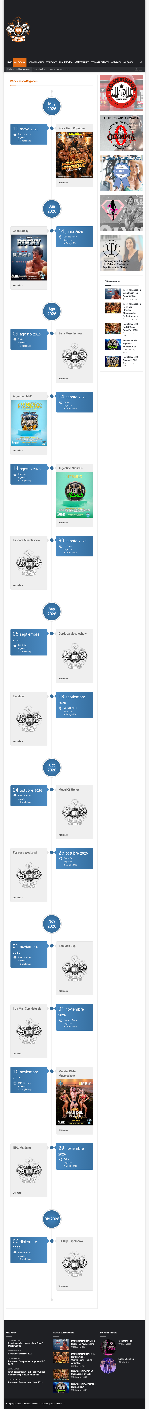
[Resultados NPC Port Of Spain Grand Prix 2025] (113, 328)
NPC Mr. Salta (22, 1148)
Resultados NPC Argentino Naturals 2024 (130, 343)
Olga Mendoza (125, 1341)
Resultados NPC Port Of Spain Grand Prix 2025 (130, 327)
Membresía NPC (81, 62)
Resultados (51, 62)
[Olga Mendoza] (108, 1347)
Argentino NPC (22, 396)
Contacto (128, 62)
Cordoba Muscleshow (72, 633)
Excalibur (19, 696)
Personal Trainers (100, 62)
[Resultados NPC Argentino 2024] (113, 361)
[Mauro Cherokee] (108, 1366)
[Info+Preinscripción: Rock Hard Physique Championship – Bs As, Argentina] (113, 308)
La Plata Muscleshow (26, 540)
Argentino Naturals (70, 468)
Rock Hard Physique (71, 128)
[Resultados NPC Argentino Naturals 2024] (113, 344)
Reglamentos (65, 62)
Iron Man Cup (67, 946)
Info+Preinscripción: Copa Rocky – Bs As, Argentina (132, 293)
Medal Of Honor (68, 789)
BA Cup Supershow (70, 1241)
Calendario (19, 62)
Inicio (9, 62)
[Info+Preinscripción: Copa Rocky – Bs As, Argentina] (113, 294)
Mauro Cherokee (126, 1359)
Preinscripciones (36, 62)
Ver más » (63, 182)
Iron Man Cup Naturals (27, 1008)
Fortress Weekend (25, 852)
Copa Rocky (20, 231)
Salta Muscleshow (70, 333)
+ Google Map (25, 140)
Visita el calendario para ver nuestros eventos (52, 69)
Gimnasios (116, 62)
